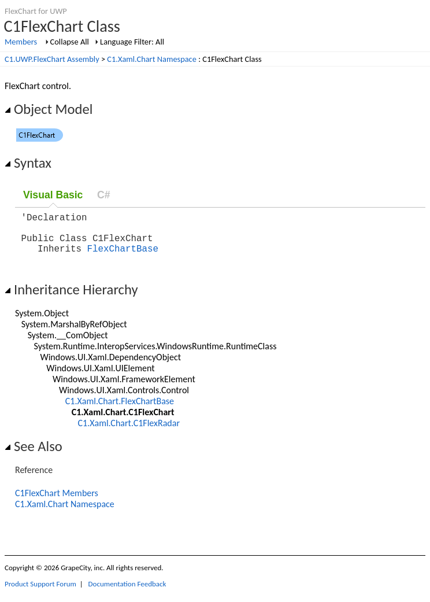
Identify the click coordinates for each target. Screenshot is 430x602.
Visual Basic (53, 195)
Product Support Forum (40, 593)
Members (21, 41)
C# (103, 195)
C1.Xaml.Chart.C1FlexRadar (129, 432)
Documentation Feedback (127, 593)
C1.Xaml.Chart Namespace (152, 59)
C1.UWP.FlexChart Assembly (52, 59)
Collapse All (69, 41)
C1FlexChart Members (56, 502)
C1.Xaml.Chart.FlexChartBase (119, 410)
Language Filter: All (132, 41)
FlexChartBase (122, 257)
